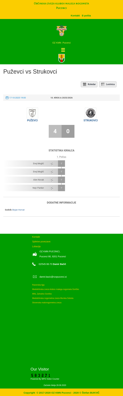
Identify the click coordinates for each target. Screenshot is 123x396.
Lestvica (108, 84)
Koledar (89, 84)
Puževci (32, 120)
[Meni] (63, 50)
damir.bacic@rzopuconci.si (53, 276)
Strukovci (91, 120)
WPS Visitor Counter (50, 379)
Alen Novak (38, 180)
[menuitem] (86, 15)
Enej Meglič (38, 163)
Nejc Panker (38, 188)
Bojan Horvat (18, 210)
